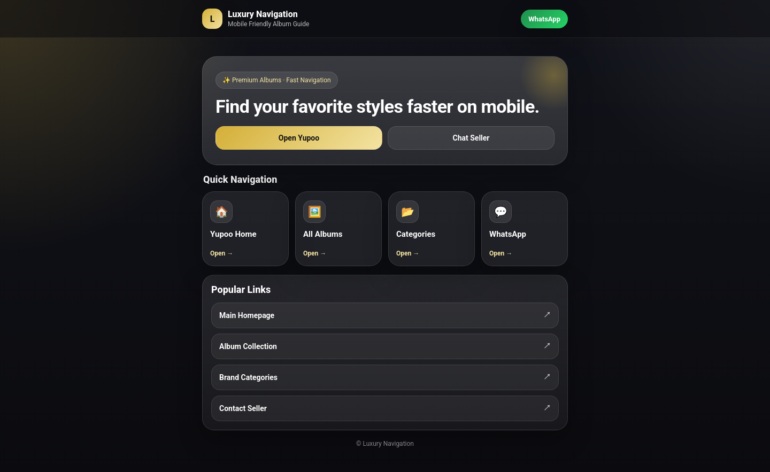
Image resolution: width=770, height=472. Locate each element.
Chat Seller (471, 138)
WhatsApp (544, 19)
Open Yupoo (299, 138)
